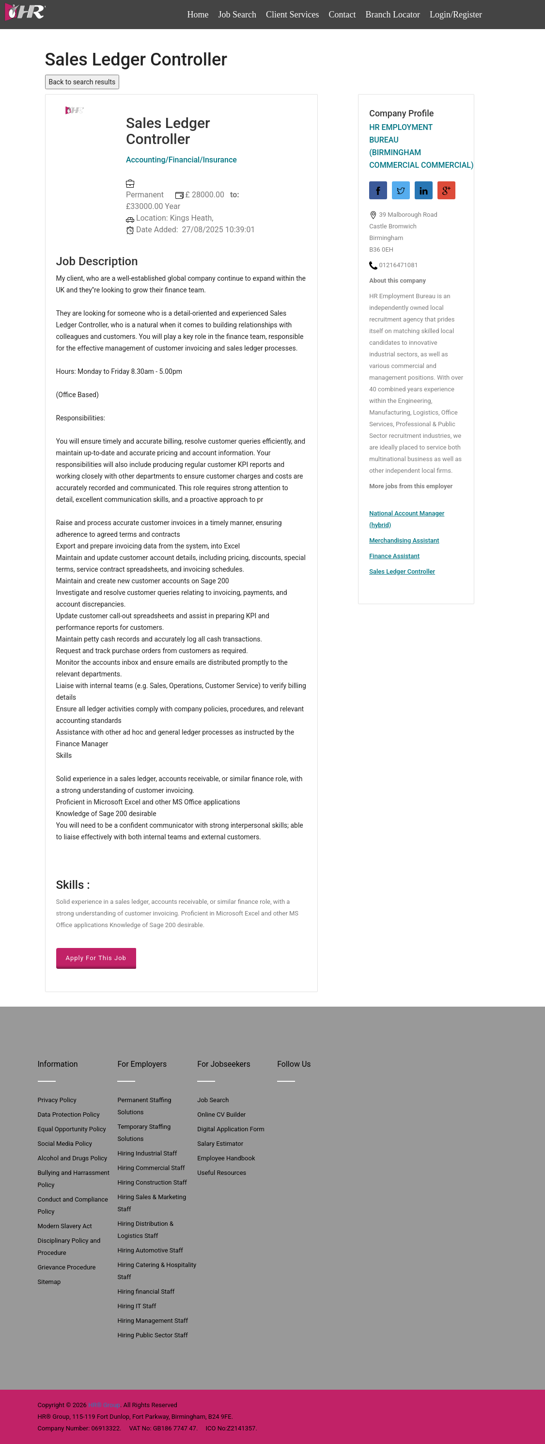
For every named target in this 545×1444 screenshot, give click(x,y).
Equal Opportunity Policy (72, 1129)
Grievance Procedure (67, 1267)
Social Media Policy (65, 1143)
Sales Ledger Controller (402, 571)
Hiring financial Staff (145, 1291)
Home (198, 14)
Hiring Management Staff (152, 1320)
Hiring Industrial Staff (147, 1153)
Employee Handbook (226, 1158)
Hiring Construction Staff (152, 1182)
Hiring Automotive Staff (150, 1250)
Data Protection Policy (69, 1114)
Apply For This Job (96, 958)
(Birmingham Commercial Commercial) (416, 159)
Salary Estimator (220, 1143)
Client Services (292, 14)
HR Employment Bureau (401, 133)
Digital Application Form (231, 1129)
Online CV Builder (221, 1114)
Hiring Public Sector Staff (152, 1335)
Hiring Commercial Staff (151, 1167)
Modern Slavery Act (65, 1226)
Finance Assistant (394, 556)
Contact (342, 14)
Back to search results (82, 82)
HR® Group (104, 1405)
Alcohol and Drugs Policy (73, 1158)
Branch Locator (393, 14)
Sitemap (49, 1281)
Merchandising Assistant (404, 540)
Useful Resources (221, 1172)
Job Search (237, 14)
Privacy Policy (57, 1100)
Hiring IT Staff (136, 1306)
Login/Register (456, 14)
